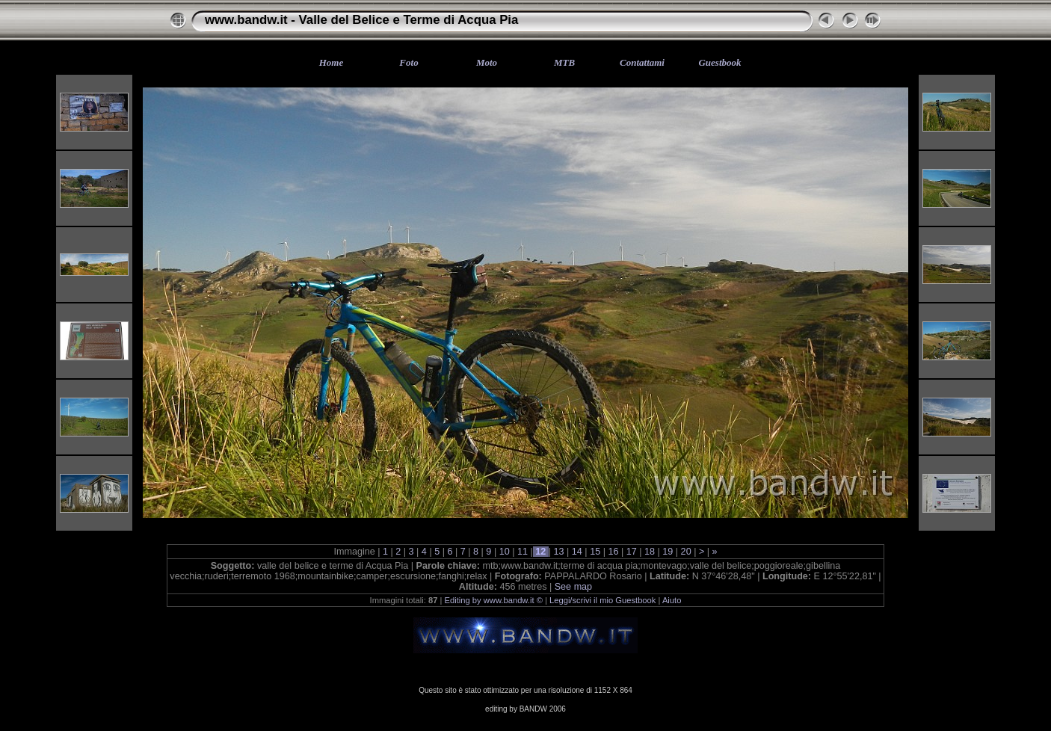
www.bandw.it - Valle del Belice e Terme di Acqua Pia (361, 20)
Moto (486, 62)
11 (522, 551)
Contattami (642, 62)
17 (631, 551)
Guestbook (719, 62)
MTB (564, 62)
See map (573, 587)
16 (613, 551)
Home (331, 62)
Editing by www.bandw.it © (494, 600)
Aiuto (672, 600)
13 (559, 551)
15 (595, 551)
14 (577, 551)
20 (686, 551)
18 (650, 551)
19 (668, 551)
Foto (408, 62)
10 (504, 551)
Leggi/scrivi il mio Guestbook (602, 600)
